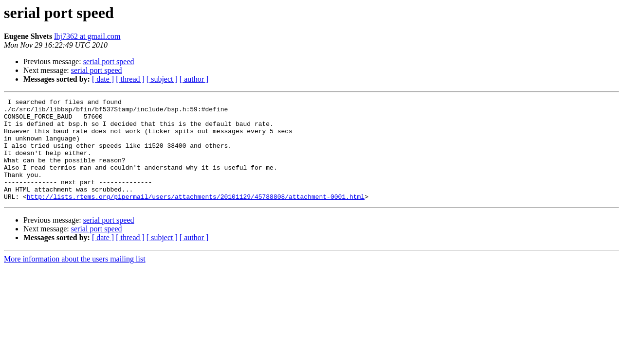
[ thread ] (130, 79)
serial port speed (108, 61)
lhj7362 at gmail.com (87, 36)
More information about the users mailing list (75, 279)
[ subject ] (162, 79)
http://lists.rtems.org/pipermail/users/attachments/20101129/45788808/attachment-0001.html (196, 216)
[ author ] (194, 79)
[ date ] (103, 79)
